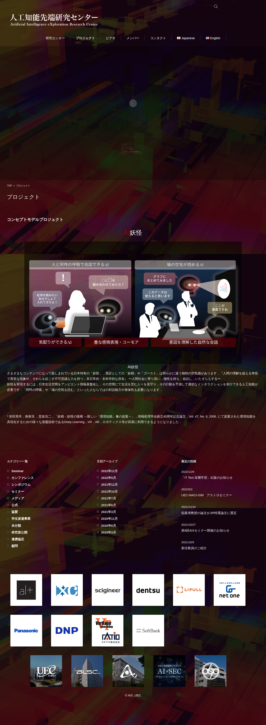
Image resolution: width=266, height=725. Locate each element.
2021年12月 (109, 484)
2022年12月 (109, 471)
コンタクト (158, 38)
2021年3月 (108, 512)
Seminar (17, 471)
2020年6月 (108, 525)
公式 (14, 505)
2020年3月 (108, 532)
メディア (17, 498)
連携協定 (17, 539)
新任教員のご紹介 (194, 548)
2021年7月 (108, 498)
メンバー (132, 38)
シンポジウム (20, 484)
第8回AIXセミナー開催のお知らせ (205, 530)
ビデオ (110, 38)
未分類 (16, 525)
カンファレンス (22, 478)
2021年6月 (108, 505)
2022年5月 (108, 478)
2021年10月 (109, 491)
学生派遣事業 (20, 518)
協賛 (14, 512)
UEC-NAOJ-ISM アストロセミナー (206, 495)
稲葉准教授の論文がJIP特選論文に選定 (209, 513)
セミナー (17, 491)
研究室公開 (19, 532)
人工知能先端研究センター (133, 691)
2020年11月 (109, 518)
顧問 (14, 546)
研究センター (55, 38)
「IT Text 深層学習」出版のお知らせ (207, 477)
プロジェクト (85, 38)
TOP (9, 185)
